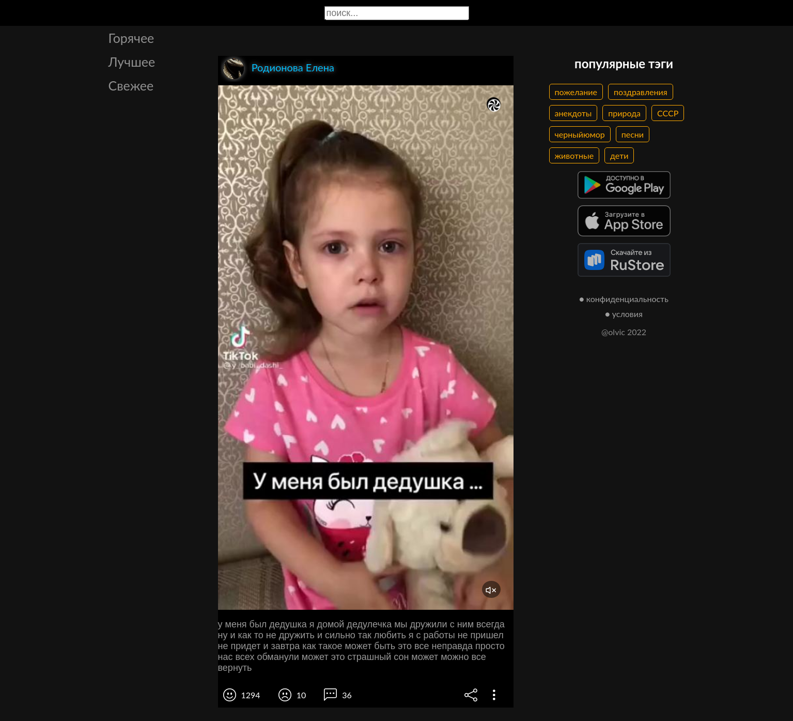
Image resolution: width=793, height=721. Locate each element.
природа (624, 113)
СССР (667, 113)
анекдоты (573, 113)
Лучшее (132, 61)
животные (574, 155)
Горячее (131, 38)
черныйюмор (580, 134)
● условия (624, 314)
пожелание (576, 92)
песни (632, 134)
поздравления (640, 92)
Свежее (131, 85)
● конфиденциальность (623, 299)
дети (619, 155)
